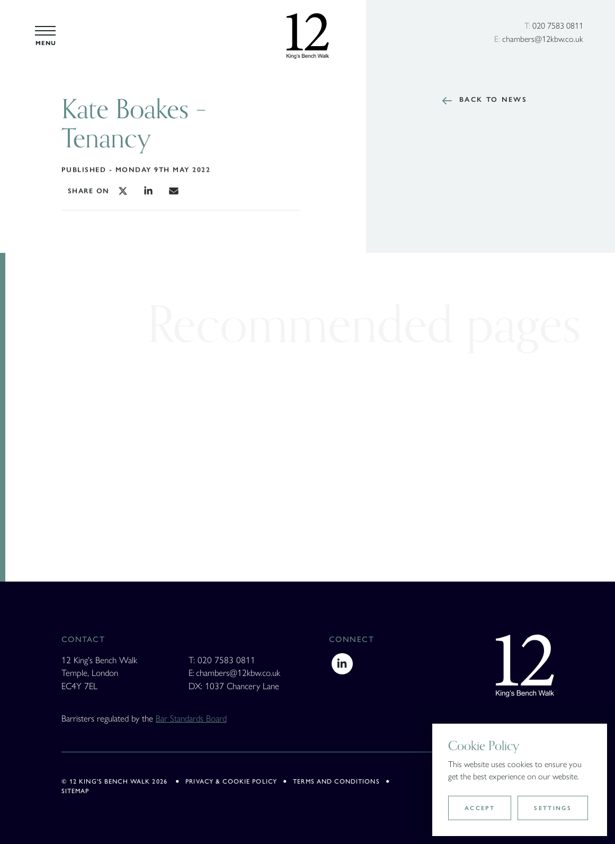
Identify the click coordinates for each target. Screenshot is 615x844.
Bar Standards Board (191, 717)
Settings (553, 808)
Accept (480, 808)
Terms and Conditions (336, 781)
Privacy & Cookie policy (231, 781)
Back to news (496, 99)
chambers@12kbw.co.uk (542, 38)
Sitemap (75, 791)
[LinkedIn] (342, 661)
